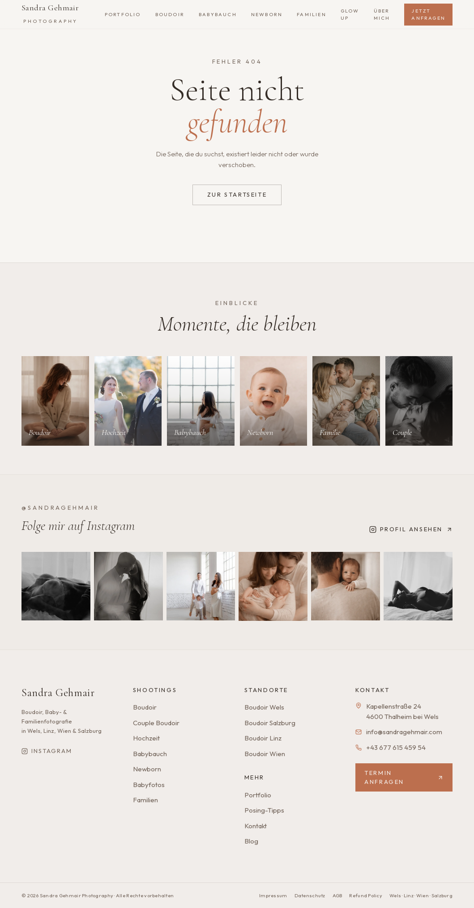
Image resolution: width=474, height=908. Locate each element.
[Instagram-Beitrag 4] (273, 586)
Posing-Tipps (264, 810)
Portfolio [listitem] (123, 14)
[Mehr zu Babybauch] (201, 401)
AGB (337, 895)
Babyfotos (149, 784)
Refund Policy (365, 895)
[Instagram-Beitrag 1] (55, 586)
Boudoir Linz (263, 738)
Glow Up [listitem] (350, 15)
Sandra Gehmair (50, 13)
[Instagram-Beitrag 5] (345, 586)
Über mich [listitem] (382, 15)
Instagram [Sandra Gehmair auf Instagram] (46, 750)
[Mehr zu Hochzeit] (128, 401)
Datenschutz (310, 895)
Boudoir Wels (264, 707)
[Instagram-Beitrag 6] (418, 586)
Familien (145, 800)
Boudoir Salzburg (269, 723)
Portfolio (257, 795)
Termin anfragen (404, 777)
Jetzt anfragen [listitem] (428, 15)
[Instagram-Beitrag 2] (128, 586)
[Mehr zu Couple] (419, 401)
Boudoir (145, 707)
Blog (251, 841)
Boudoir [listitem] (169, 14)
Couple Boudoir (156, 723)
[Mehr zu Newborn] (273, 401)
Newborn (147, 769)
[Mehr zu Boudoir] (55, 401)
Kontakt (255, 826)
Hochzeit (146, 738)
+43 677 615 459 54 (396, 747)
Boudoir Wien (264, 753)
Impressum (273, 895)
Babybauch (150, 753)
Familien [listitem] (311, 14)
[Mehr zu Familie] (346, 401)
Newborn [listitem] (266, 14)
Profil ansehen (411, 529)
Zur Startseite (237, 194)
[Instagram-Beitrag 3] (201, 586)
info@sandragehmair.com (404, 731)
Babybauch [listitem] (218, 14)
